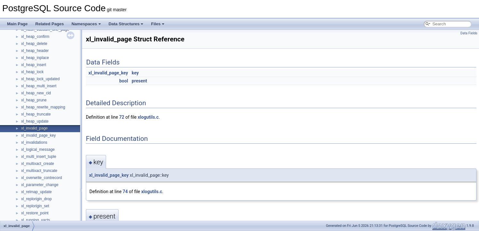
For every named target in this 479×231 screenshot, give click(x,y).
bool (123, 80)
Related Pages (49, 23)
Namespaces (86, 23)
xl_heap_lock (32, 72)
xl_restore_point (34, 213)
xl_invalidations (34, 142)
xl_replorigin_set (35, 206)
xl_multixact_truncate (39, 170)
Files (157, 23)
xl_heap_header (35, 50)
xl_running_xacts (35, 220)
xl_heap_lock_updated (40, 79)
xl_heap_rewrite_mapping (43, 107)
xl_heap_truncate (36, 114)
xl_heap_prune (33, 100)
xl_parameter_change (39, 185)
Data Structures (126, 23)
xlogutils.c (148, 117)
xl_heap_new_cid (36, 93)
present (139, 80)
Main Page (17, 23)
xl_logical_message (38, 149)
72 (121, 117)
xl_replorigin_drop (36, 199)
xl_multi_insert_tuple (38, 156)
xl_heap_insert (33, 65)
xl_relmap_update (36, 192)
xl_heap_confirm (35, 36)
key (135, 72)
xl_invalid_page (34, 128)
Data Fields (468, 33)
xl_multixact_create (37, 163)
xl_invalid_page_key (38, 135)
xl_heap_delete (34, 43)
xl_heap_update (34, 121)
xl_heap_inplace (35, 58)
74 (125, 191)
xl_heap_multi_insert (38, 86)
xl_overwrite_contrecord (41, 177)
